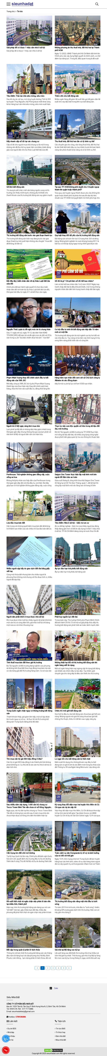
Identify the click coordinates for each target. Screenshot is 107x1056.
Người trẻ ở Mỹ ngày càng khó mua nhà (23, 426)
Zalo (53, 988)
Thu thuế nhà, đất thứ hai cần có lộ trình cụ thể (74, 141)
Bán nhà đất (61, 1036)
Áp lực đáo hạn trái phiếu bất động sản (71, 568)
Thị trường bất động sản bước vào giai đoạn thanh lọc (29, 235)
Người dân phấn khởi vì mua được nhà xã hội (25, 617)
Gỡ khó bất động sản (15, 187)
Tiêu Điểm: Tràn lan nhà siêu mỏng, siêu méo (25, 96)
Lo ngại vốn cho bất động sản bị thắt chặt (72, 759)
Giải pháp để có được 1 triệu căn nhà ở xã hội (26, 47)
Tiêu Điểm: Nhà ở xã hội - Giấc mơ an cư (72, 523)
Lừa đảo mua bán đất (16, 523)
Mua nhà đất (61, 1040)
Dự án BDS (12, 1029)
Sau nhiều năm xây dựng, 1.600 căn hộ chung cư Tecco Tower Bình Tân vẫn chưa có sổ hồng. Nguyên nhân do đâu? (29, 807)
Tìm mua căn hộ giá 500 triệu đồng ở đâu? (24, 759)
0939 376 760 (15, 1009)
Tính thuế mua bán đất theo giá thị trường (24, 662)
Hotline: (17, 1017)
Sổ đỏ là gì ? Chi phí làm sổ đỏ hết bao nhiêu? (74, 281)
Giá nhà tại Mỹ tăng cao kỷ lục (67, 950)
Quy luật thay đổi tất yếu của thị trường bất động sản (77, 235)
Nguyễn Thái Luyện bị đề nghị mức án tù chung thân (28, 329)
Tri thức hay (60, 1032)
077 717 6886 (27, 1009)
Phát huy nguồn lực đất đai (66, 617)
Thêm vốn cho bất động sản (67, 96)
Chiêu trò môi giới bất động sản (68, 711)
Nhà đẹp (11, 1032)
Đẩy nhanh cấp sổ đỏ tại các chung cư (23, 141)
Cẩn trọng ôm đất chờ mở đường (21, 853)
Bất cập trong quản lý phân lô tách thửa (23, 950)
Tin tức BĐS (60, 1029)
